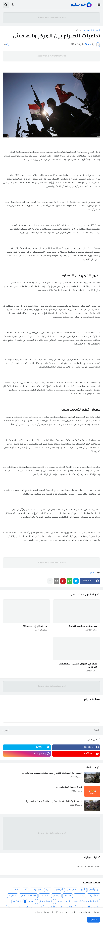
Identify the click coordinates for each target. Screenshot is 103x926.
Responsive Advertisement (51, 18)
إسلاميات (80, 896)
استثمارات (93, 896)
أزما (25, 890)
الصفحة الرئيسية (92, 30)
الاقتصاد (44, 896)
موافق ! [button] (93, 920)
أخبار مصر (72, 890)
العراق (79, 30)
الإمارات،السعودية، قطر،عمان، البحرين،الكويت (77, 901)
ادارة (48, 890)
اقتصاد (67, 896)
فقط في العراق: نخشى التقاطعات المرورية (78, 666)
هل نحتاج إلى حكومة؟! (35, 626)
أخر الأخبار (59, 890)
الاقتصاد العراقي (28, 896)
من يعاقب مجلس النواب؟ (83, 626)
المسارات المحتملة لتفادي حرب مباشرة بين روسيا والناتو (52, 773)
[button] (99, 5)
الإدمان (56, 896)
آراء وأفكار (94, 890)
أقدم (6, 730)
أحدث (96, 730)
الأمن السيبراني (45, 901)
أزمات (16, 890)
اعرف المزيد (37, 912)
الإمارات (12, 896)
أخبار (83, 890)
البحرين (30, 901)
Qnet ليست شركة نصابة (69, 787)
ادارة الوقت (36, 890)
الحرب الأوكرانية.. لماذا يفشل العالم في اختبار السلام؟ (54, 801)
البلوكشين (18, 901)
